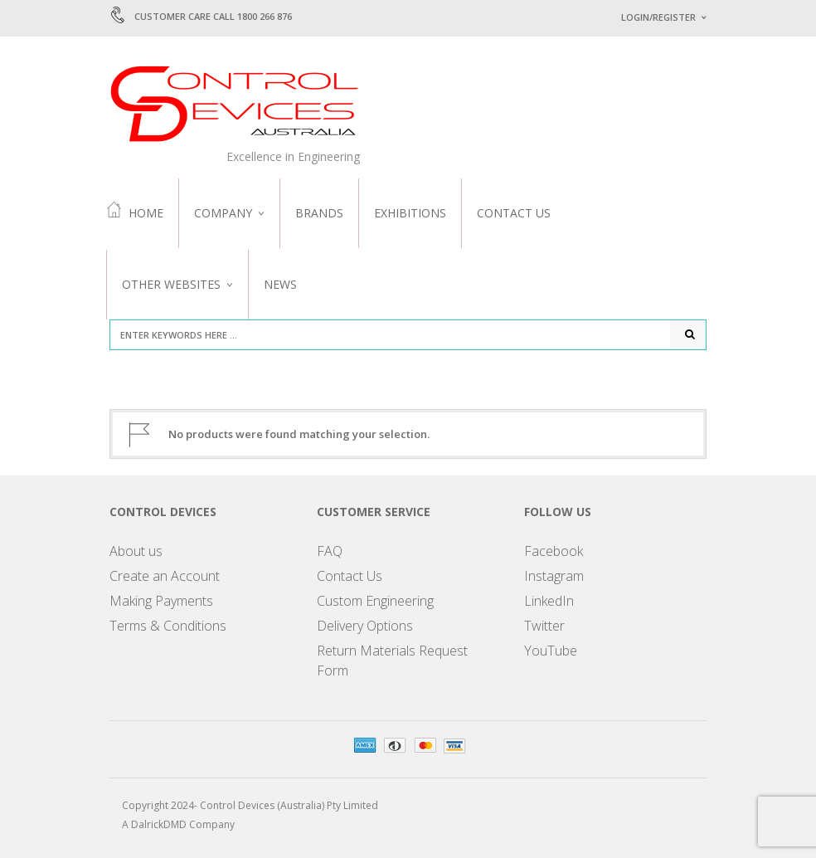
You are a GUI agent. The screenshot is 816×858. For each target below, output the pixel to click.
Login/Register (658, 17)
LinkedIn (549, 601)
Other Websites (171, 284)
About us (136, 551)
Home (134, 211)
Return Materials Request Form (392, 660)
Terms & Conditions (167, 626)
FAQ (329, 551)
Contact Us (514, 213)
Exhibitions (410, 213)
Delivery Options (365, 626)
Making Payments (161, 601)
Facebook (553, 551)
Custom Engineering (375, 601)
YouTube (550, 650)
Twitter (544, 626)
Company (223, 213)
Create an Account (164, 576)
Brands (319, 213)
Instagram (554, 576)
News (280, 284)
